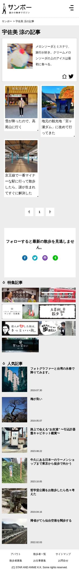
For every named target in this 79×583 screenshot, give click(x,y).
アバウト (16, 554)
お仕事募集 (39, 560)
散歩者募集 (15, 560)
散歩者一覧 (39, 554)
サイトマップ (63, 554)
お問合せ (63, 560)
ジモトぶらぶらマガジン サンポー (16, 8)
